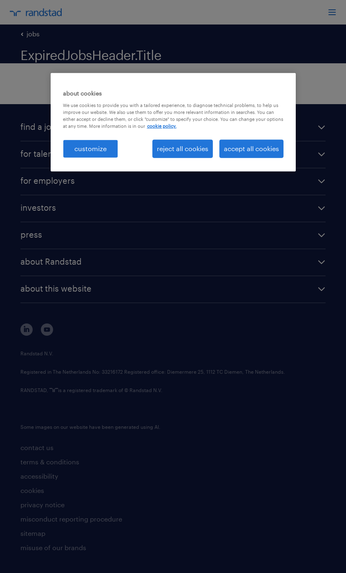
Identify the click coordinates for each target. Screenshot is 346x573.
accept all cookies (251, 148)
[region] (173, 122)
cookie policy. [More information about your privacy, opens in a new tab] (161, 126)
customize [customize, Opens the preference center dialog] (90, 148)
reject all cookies (182, 148)
